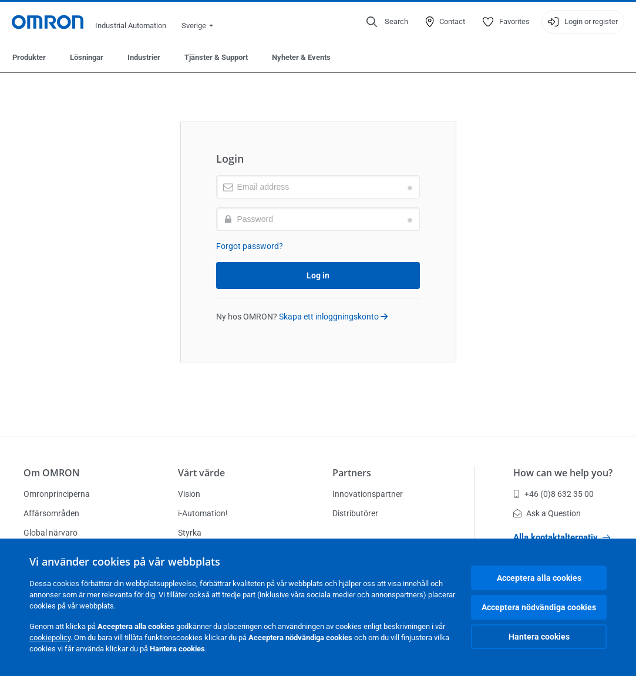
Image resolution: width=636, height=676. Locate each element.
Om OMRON (51, 472)
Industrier (143, 57)
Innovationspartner (367, 494)
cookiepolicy (49, 637)
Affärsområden (51, 513)
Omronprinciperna (56, 494)
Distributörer (355, 513)
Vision (189, 494)
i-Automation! (203, 513)
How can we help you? (563, 472)
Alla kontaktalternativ (561, 537)
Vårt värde (201, 472)
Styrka (189, 532)
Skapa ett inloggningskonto (333, 316)
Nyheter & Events (301, 57)
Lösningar (86, 57)
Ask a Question (547, 513)
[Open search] (387, 22)
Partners (351, 472)
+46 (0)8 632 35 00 (553, 494)
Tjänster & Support (216, 57)
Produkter (29, 57)
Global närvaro (50, 532)
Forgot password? (249, 246)
